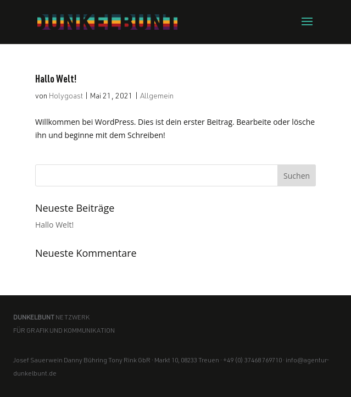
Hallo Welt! (56, 80)
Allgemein (157, 97)
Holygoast (66, 97)
